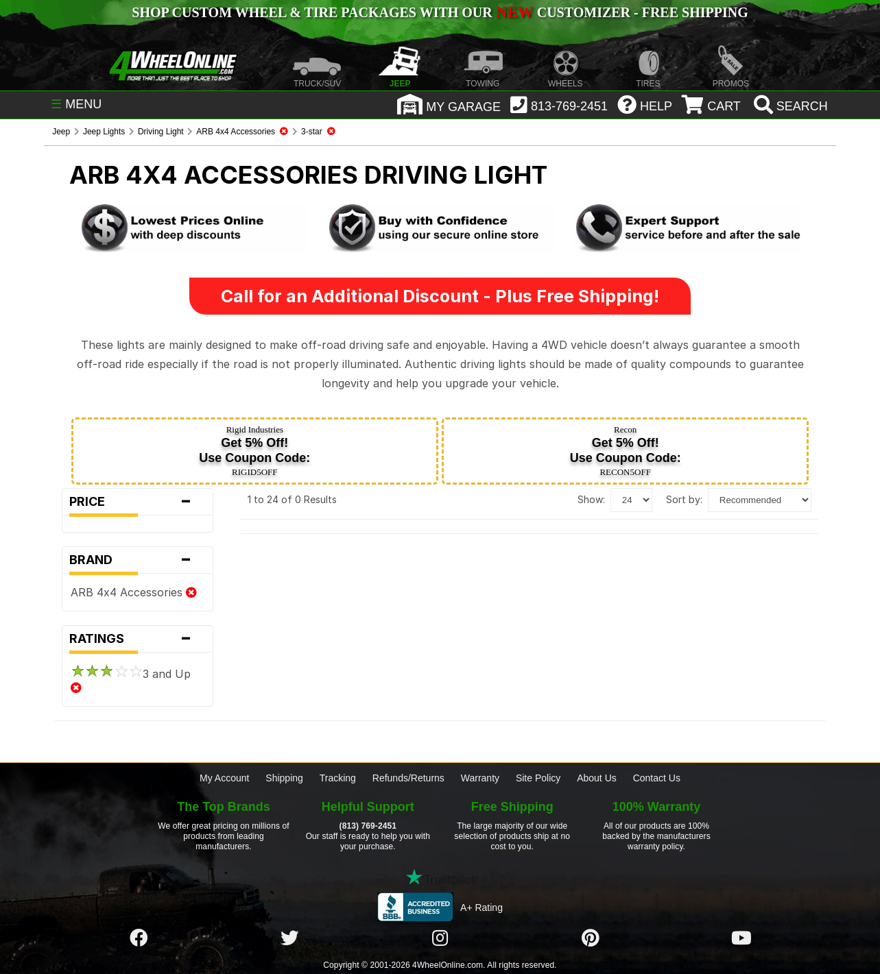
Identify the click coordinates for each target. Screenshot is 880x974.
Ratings (137, 639)
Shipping (284, 777)
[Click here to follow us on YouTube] (741, 938)
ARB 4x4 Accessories (134, 592)
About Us (597, 777)
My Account (224, 777)
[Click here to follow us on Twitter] (289, 938)
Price (137, 501)
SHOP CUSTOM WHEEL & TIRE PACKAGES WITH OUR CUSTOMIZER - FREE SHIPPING (440, 12)
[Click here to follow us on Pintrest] (590, 938)
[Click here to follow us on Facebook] (138, 938)
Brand (137, 560)
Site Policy (538, 777)
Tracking (338, 777)
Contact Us (656, 777)
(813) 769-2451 (368, 826)
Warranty (480, 777)
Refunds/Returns (408, 777)
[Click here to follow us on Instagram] (439, 938)
